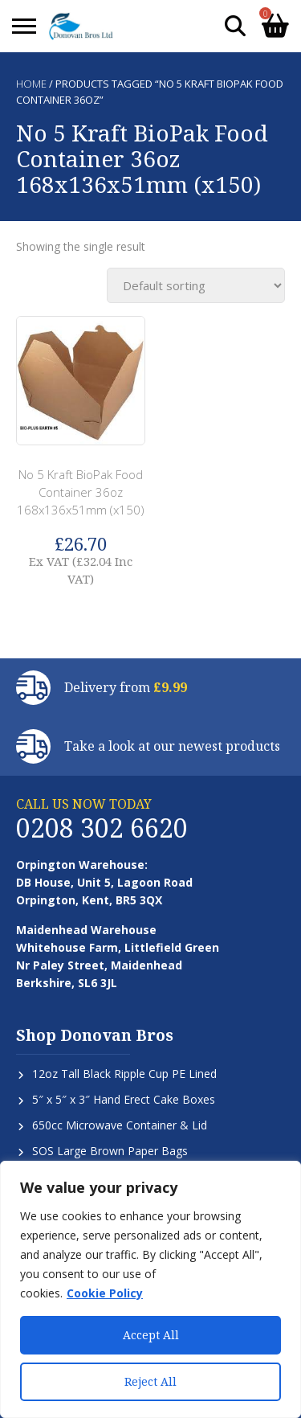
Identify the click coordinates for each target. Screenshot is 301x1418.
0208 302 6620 (102, 827)
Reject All (150, 1381)
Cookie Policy (105, 1293)
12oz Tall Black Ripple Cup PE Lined (124, 1073)
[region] (150, 1289)
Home (31, 83)
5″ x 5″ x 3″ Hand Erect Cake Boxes (123, 1099)
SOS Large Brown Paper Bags (110, 1150)
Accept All (151, 1334)
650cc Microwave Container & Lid (119, 1125)
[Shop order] (196, 285)
